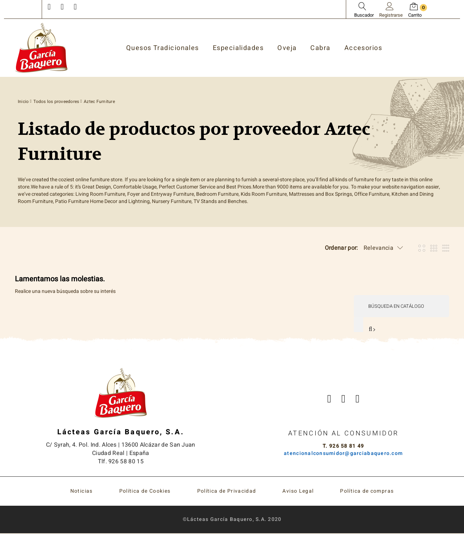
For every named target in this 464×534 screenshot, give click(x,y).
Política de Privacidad (226, 492)
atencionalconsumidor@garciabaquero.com (343, 454)
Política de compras (367, 492)
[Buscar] (401, 306)
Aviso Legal (298, 492)
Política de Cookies (145, 492)
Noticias (81, 492)
